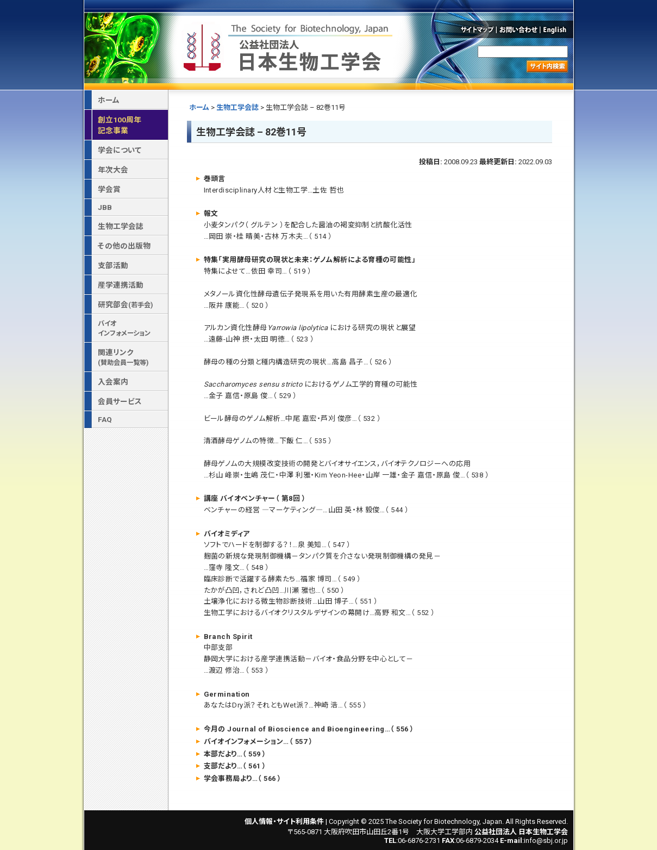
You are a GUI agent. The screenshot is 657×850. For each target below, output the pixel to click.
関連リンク (123, 357)
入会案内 (113, 381)
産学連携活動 (120, 285)
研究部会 (125, 304)
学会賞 (109, 189)
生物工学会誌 (237, 107)
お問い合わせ (518, 29)
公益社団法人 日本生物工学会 (289, 45)
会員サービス (120, 401)
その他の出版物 (124, 245)
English (557, 29)
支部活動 (113, 265)
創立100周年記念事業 (119, 125)
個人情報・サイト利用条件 (284, 821)
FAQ (105, 419)
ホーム (199, 107)
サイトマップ (476, 29)
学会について (119, 150)
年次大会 (113, 169)
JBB (105, 207)
